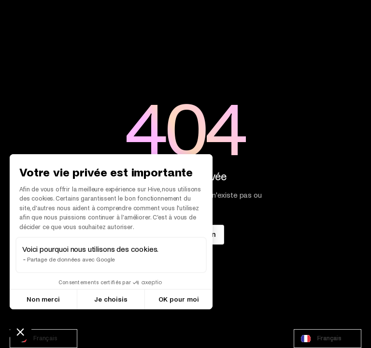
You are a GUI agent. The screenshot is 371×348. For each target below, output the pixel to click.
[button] (20, 331)
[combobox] (43, 338)
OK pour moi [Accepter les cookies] (178, 299)
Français (36, 339)
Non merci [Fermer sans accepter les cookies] (43, 299)
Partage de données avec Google (71, 260)
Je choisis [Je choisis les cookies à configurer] (111, 299)
